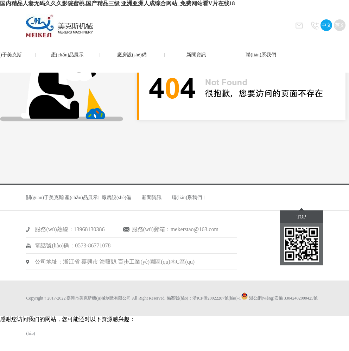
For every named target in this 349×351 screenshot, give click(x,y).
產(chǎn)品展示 (67, 54)
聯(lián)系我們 (261, 54)
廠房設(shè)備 (132, 54)
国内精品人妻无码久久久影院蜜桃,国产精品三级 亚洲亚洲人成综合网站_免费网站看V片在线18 (117, 3)
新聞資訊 (196, 54)
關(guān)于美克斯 (45, 197)
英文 (340, 25)
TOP (301, 217)
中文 (326, 25)
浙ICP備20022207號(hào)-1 (216, 298)
